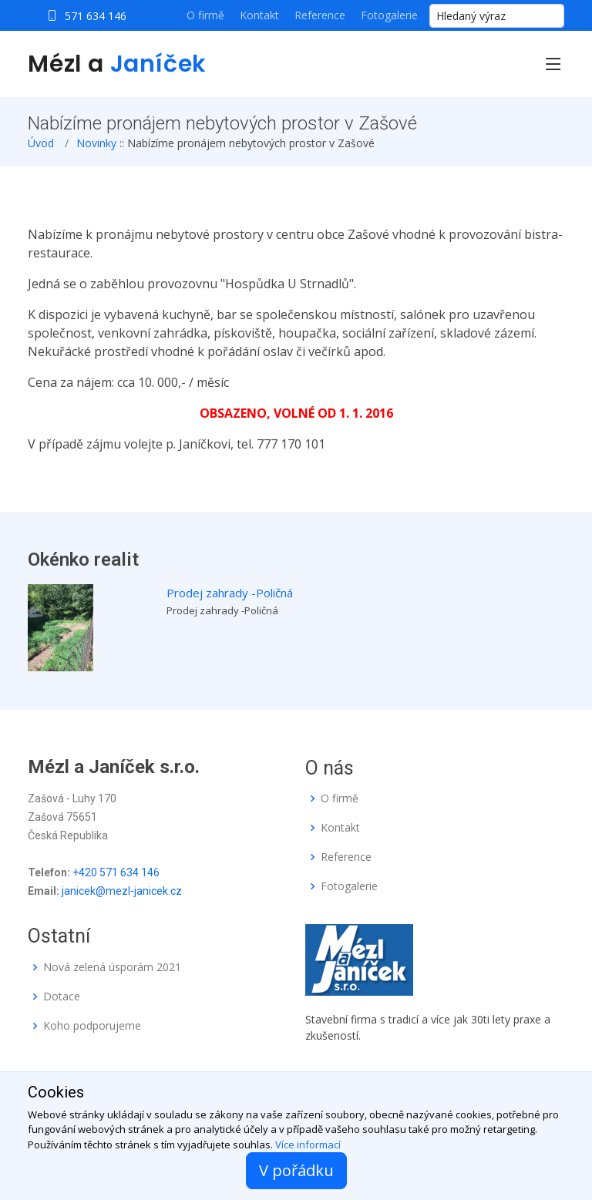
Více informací (308, 1144)
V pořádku (296, 1170)
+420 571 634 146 (116, 872)
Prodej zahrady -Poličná (229, 592)
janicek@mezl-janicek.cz (122, 891)
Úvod (41, 143)
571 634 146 (95, 15)
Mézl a (117, 64)
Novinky (96, 143)
